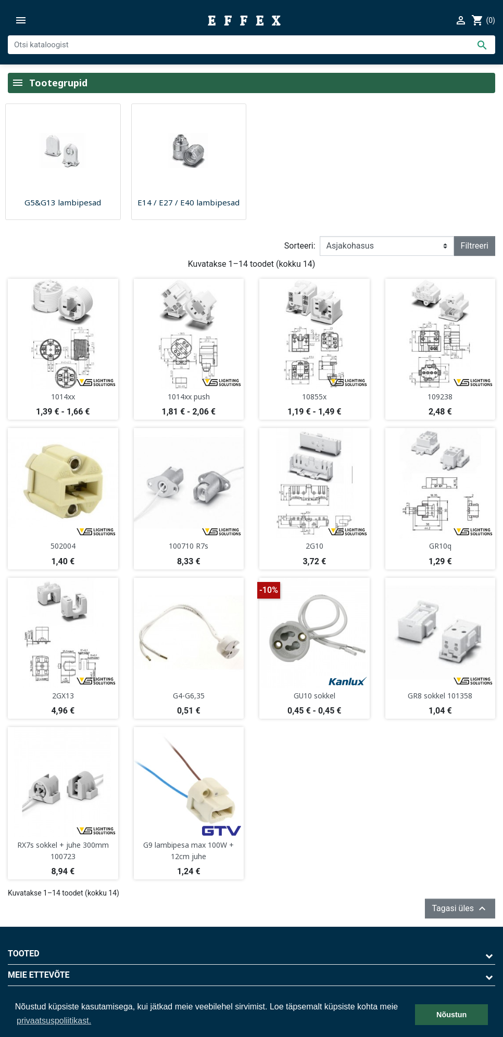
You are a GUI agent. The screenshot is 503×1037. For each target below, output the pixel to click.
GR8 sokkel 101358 (440, 696)
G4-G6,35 (189, 696)
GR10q (440, 546)
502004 (63, 546)
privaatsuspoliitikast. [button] (54, 1020)
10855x (314, 396)
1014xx (63, 396)
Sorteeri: (300, 246)
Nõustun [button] (451, 1014)
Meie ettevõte (39, 975)
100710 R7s (188, 546)
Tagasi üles (460, 908)
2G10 (314, 546)
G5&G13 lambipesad (62, 202)
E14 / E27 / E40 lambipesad (188, 202)
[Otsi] (251, 44)
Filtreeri (474, 246)
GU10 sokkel (314, 696)
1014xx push (189, 396)
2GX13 (63, 696)
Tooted (24, 953)
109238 (439, 396)
